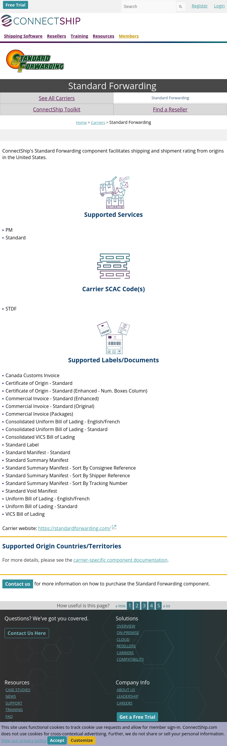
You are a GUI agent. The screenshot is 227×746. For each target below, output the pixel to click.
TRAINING (14, 709)
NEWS (10, 696)
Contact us (17, 583)
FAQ (9, 716)
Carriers (98, 122)
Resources (103, 36)
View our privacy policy (23, 740)
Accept (57, 740)
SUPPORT (13, 703)
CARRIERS (125, 652)
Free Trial (16, 5)
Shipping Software (23, 36)
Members (129, 36)
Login (219, 6)
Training (79, 36)
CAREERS (124, 703)
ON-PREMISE (128, 632)
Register (199, 6)
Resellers (56, 36)
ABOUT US (126, 689)
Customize (82, 740)
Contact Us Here (27, 633)
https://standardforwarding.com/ (74, 528)
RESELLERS (126, 646)
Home (81, 122)
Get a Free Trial (137, 716)
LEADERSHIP (128, 696)
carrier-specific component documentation (121, 560)
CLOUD (123, 639)
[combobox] (148, 6)
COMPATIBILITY (130, 659)
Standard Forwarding (170, 97)
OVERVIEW (126, 626)
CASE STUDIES (17, 689)
